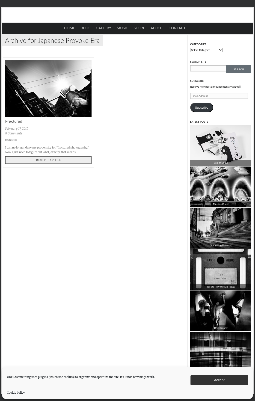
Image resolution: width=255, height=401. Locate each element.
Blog (85, 28)
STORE (139, 28)
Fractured (13, 121)
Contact (177, 28)
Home (69, 28)
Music (122, 28)
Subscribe (201, 107)
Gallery (103, 28)
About (157, 28)
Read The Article (48, 160)
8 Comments (13, 133)
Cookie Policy (16, 392)
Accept (219, 380)
